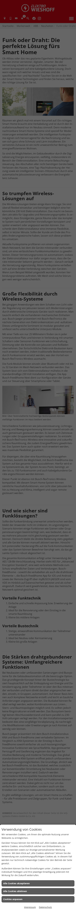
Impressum (30, 907)
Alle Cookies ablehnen (15, 891)
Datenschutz (45, 907)
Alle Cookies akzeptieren (16, 883)
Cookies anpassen (12, 899)
